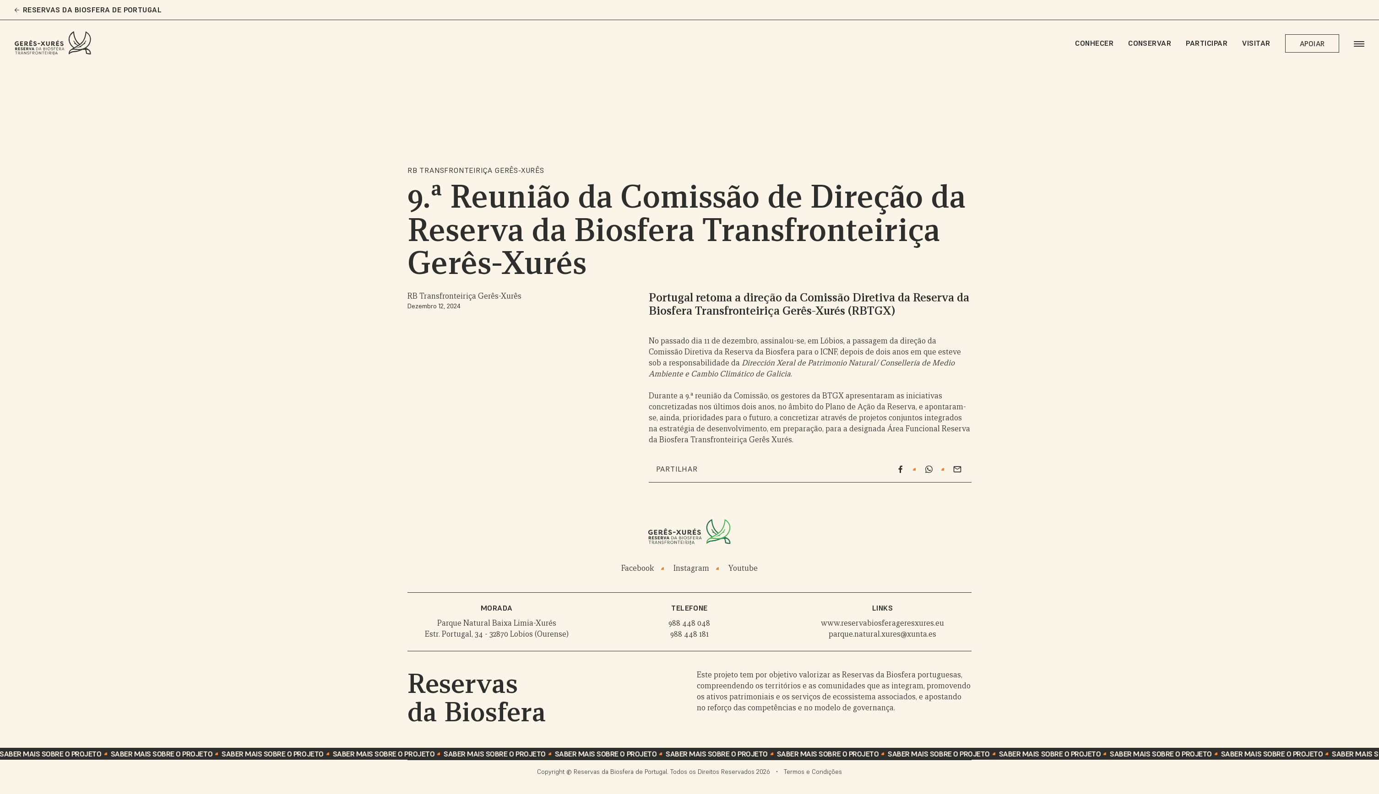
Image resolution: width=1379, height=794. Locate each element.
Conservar (1149, 43)
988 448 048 (689, 623)
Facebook (637, 568)
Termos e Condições (813, 771)
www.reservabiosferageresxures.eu (882, 623)
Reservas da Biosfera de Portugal (88, 9)
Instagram (691, 568)
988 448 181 (689, 634)
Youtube (743, 568)
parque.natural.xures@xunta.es (882, 634)
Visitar (1256, 43)
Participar (1206, 43)
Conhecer (1094, 43)
